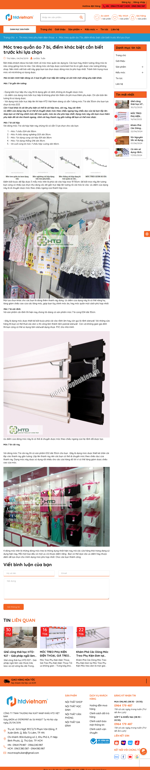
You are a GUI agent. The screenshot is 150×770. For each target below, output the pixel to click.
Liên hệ (115, 29)
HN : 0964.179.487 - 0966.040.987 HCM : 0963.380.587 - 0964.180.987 (26, 746)
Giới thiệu (60, 29)
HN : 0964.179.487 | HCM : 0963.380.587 (124, 6)
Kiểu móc (90, 29)
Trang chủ (46, 29)
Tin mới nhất (125, 94)
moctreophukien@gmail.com (23, 752)
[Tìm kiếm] (81, 17)
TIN (19, 620)
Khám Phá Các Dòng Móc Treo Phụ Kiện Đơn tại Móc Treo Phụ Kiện (92, 653)
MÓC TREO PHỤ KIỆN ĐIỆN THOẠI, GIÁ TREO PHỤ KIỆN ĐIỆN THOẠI (54, 653)
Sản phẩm (74, 29)
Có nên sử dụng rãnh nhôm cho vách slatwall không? (137, 151)
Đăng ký (126, 2)
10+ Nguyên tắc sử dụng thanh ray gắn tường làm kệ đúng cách (137, 139)
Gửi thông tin (13, 607)
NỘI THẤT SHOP (73, 701)
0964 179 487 (123, 705)
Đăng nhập (139, 2)
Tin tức (104, 29)
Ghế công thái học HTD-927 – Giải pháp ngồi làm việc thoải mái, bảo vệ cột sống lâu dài (20, 653)
